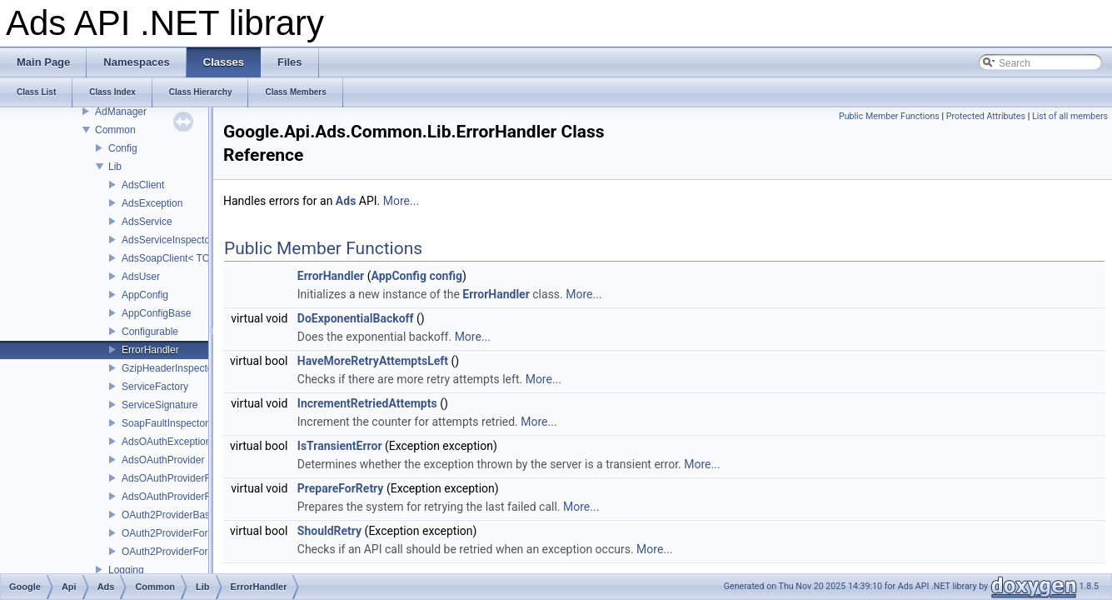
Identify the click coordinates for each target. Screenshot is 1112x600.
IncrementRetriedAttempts (367, 403)
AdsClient (143, 185)
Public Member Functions (889, 116)
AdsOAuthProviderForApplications (197, 478)
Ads (346, 201)
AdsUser (141, 276)
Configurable (150, 332)
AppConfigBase (156, 313)
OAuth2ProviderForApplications (192, 533)
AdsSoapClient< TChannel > (185, 258)
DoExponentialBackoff (355, 318)
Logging (126, 570)
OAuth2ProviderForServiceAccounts (202, 552)
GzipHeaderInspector (169, 368)
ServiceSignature (159, 405)
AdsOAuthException (166, 442)
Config (122, 148)
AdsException (152, 203)
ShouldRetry (329, 531)
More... (401, 201)
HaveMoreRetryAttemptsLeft (372, 361)
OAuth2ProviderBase (169, 515)
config (445, 275)
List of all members (1070, 116)
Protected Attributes (985, 116)
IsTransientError (339, 445)
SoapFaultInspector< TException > (199, 423)
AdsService (147, 222)
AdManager (121, 112)
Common (115, 130)
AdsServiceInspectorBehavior (187, 240)
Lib (115, 166)
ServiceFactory (155, 386)
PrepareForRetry (340, 488)
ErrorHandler (150, 350)
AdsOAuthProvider (163, 460)
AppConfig (145, 295)
